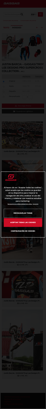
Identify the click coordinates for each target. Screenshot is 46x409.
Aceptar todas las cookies (23, 222)
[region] (23, 205)
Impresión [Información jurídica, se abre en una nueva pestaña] (35, 204)
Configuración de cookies (23, 231)
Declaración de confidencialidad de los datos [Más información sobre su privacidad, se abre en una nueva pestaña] (20, 204)
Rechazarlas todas (23, 213)
